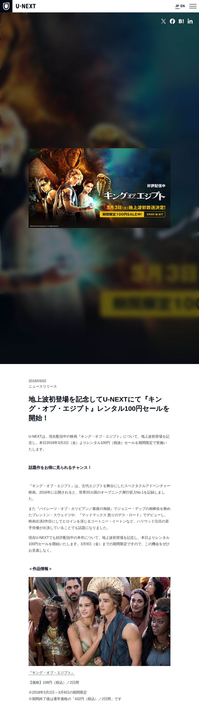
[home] (18, 6)
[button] (193, 6)
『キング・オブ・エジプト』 (52, 673)
